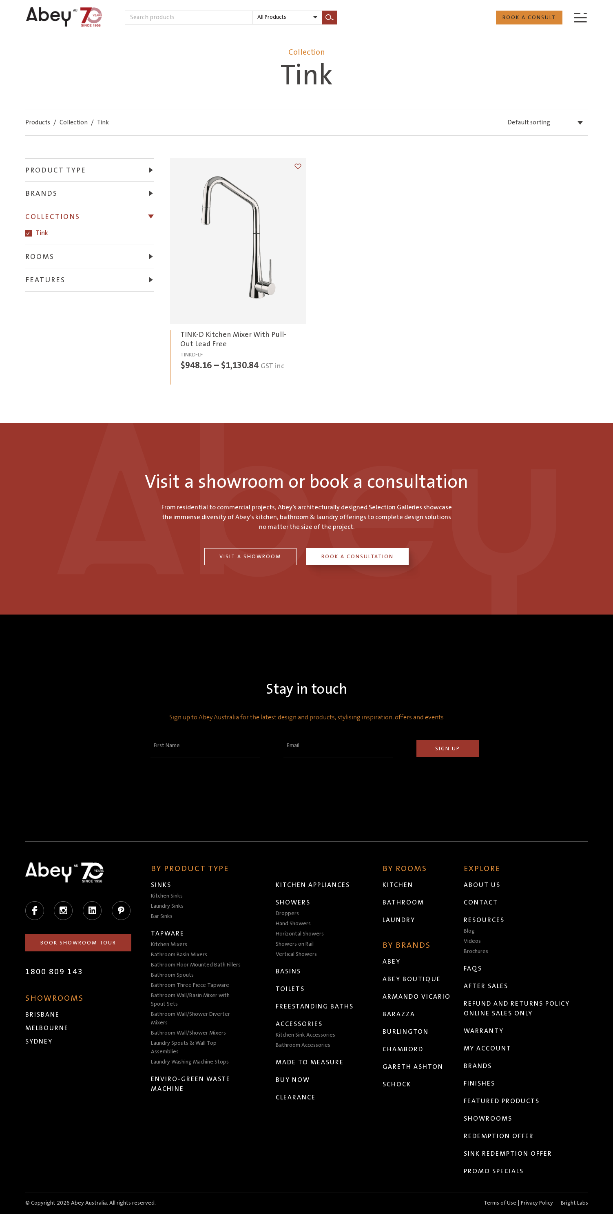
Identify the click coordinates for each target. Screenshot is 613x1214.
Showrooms (488, 1118)
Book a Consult (529, 17)
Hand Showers (293, 923)
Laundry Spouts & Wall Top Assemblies (184, 1047)
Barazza (399, 1014)
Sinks (161, 885)
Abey (392, 961)
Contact (481, 902)
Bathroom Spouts (172, 975)
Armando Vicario (417, 996)
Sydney (39, 1041)
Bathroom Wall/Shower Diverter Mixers (190, 1018)
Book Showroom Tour (78, 943)
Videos (472, 941)
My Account (487, 1048)
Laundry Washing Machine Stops (190, 1062)
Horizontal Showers (300, 934)
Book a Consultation (357, 556)
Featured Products (502, 1101)
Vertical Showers (296, 954)
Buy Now (293, 1080)
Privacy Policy (537, 1203)
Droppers (287, 913)
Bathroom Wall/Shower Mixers (188, 1033)
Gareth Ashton (413, 1066)
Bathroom (403, 902)
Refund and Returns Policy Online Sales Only (517, 1008)
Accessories (299, 1024)
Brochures (476, 951)
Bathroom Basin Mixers (179, 954)
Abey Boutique (412, 979)
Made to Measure (310, 1062)
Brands (478, 1066)
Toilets (290, 989)
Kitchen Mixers (169, 944)
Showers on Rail (295, 944)
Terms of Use (500, 1203)
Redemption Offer (499, 1136)
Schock (397, 1084)
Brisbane (42, 1014)
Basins (288, 971)
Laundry (399, 920)
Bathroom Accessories (303, 1045)
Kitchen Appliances (313, 885)
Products (37, 122)
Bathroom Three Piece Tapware (190, 985)
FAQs (473, 968)
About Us (482, 885)
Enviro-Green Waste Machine (190, 1083)
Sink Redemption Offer (508, 1153)
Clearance (296, 1097)
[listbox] (287, 17)
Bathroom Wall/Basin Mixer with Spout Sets (190, 999)
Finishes (479, 1083)
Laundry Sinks (167, 906)
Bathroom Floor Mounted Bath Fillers (196, 965)
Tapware (167, 933)
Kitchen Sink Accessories (305, 1035)
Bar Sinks (162, 916)
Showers (293, 902)
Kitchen (398, 885)
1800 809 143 (54, 971)
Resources (484, 920)
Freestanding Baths (315, 1006)
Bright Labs (574, 1203)
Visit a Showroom (250, 556)
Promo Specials (494, 1171)
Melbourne (47, 1028)
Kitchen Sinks (167, 896)
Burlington (406, 1031)
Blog (469, 931)
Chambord (403, 1049)
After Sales (486, 986)
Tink (41, 233)
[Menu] (580, 17)
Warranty (484, 1031)
